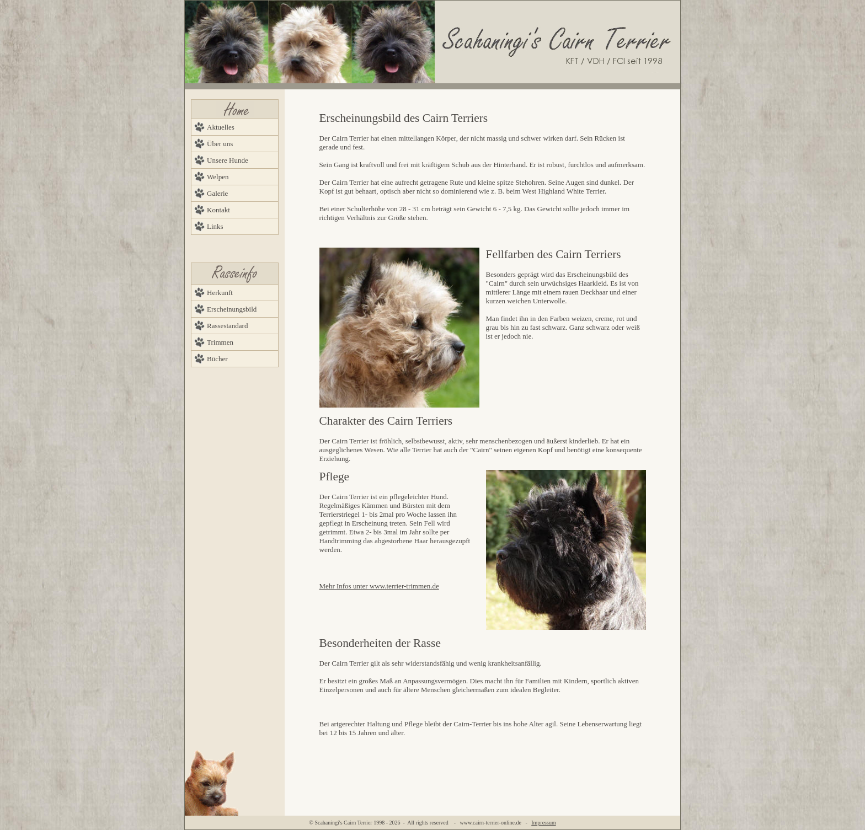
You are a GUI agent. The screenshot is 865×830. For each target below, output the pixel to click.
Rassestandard (227, 326)
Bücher (217, 359)
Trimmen (220, 342)
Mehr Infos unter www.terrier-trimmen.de (379, 586)
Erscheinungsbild (232, 309)
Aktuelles (220, 127)
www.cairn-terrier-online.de (490, 823)
